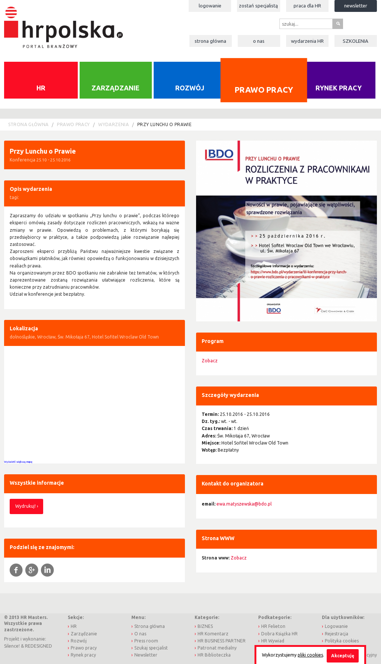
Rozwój (189, 88)
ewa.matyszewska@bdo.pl (244, 503)
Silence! (12, 646)
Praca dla (307, 5)
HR (40, 88)
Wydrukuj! (25, 506)
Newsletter (355, 5)
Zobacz (210, 360)
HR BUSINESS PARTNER (222, 640)
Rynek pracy (339, 88)
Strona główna (210, 41)
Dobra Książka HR (279, 633)
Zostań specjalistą (258, 5)
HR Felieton (273, 626)
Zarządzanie (116, 88)
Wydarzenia (307, 41)
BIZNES (205, 626)
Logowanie (210, 5)
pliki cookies (310, 654)
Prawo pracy (263, 89)
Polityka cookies (342, 640)
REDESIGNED (38, 646)
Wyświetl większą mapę (18, 461)
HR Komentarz (213, 633)
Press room (146, 640)
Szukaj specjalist (151, 647)
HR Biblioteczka (214, 654)
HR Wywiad (272, 640)
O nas (259, 41)
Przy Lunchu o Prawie (164, 124)
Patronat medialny (217, 647)
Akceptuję (342, 655)
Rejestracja (336, 633)
